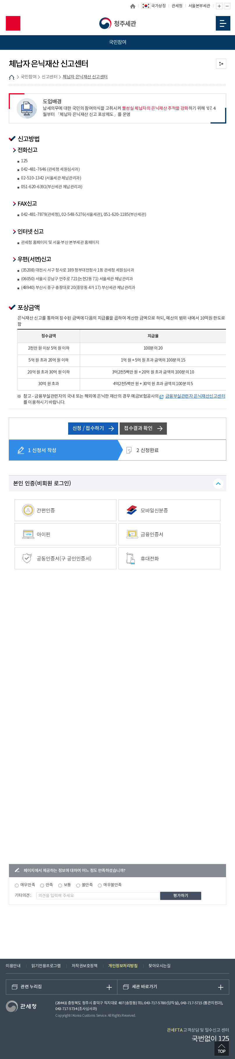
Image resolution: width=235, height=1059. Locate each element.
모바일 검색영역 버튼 (13, 23)
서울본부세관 (199, 6)
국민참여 (28, 77)
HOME (12, 77)
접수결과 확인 (143, 428)
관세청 (177, 6)
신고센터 (49, 77)
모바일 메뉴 (223, 23)
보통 (67, 885)
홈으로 (132, 6)
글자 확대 (219, 6)
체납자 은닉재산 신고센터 (85, 77)
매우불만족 (112, 885)
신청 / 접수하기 (93, 428)
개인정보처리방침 (122, 965)
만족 (49, 885)
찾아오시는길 (159, 966)
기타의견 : (23, 895)
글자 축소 (227, 6)
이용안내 (13, 966)
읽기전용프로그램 (46, 966)
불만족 (87, 885)
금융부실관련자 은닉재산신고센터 (195, 396)
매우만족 (27, 885)
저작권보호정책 (84, 966)
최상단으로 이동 (221, 1048)
